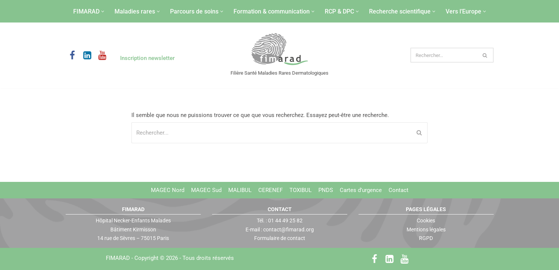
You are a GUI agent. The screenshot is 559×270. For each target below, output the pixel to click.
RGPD (426, 238)
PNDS (325, 190)
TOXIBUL (300, 190)
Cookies (426, 221)
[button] (102, 11)
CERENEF (270, 190)
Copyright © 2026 (184, 258)
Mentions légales (426, 229)
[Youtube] (102, 55)
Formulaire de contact (279, 238)
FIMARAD (118, 258)
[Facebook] (72, 55)
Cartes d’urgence (361, 190)
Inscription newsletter (147, 58)
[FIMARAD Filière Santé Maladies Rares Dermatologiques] (279, 50)
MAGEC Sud (206, 190)
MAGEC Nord (167, 190)
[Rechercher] (443, 55)
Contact (398, 190)
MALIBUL (240, 190)
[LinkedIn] (87, 55)
